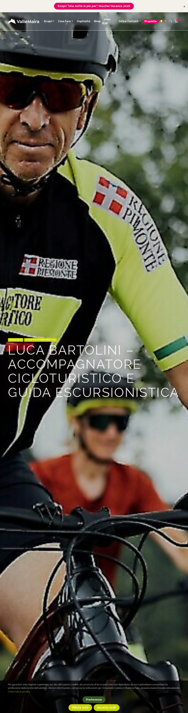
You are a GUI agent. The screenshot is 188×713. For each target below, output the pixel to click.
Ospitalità (83, 21)
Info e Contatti (129, 21)
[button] (163, 21)
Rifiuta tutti (80, 707)
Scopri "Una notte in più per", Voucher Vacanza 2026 (94, 6)
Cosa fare (64, 21)
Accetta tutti (106, 707)
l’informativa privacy (19, 691)
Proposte (150, 21)
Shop (97, 21)
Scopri (48, 21)
